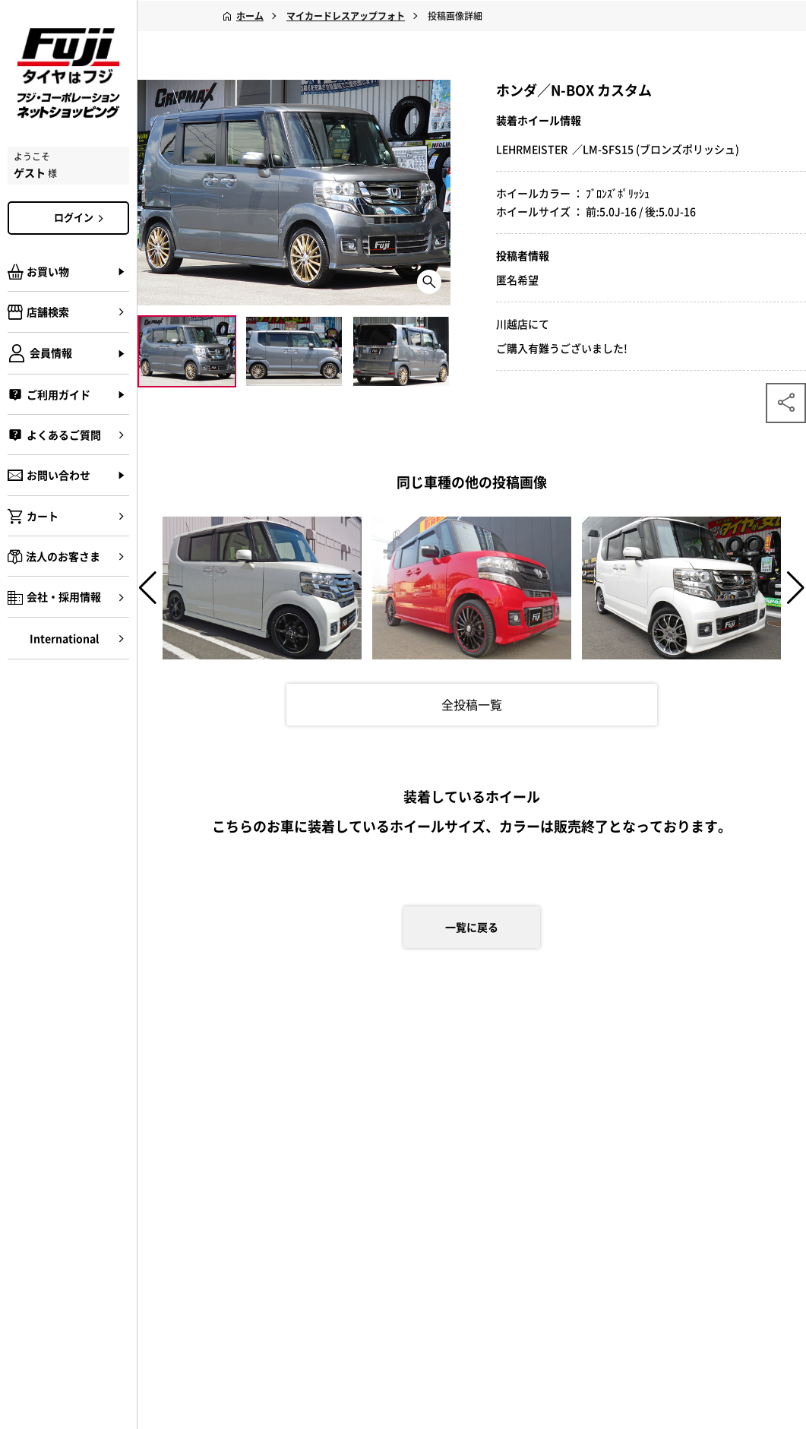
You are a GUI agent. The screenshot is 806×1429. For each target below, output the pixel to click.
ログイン (81, 217)
